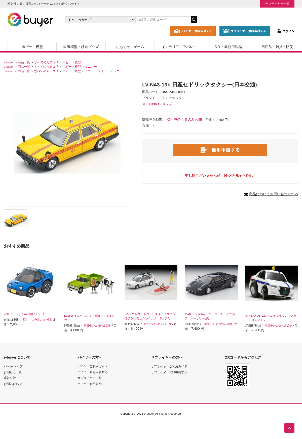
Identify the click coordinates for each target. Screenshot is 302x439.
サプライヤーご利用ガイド (169, 366)
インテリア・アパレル (179, 47)
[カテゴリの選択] (100, 19)
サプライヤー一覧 (277, 3)
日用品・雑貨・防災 (277, 47)
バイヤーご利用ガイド (93, 366)
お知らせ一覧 (13, 372)
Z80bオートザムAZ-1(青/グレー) (24, 314)
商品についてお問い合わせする (273, 194)
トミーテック (110, 71)
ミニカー (91, 66)
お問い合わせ (13, 383)
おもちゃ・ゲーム (130, 47)
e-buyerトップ (13, 366)
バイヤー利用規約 (90, 383)
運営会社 (10, 377)
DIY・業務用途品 (228, 47)
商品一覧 (24, 62)
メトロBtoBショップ (157, 104)
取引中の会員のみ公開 (184, 119)
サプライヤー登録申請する (169, 372)
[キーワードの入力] (163, 19)
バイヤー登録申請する (93, 372)
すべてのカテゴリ (46, 62)
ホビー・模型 (32, 47)
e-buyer (9, 62)
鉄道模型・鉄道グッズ (81, 47)
